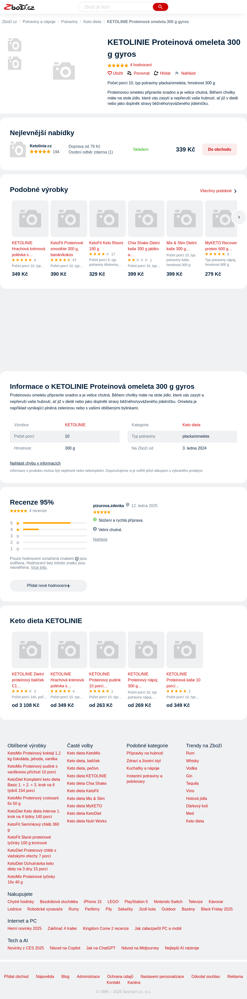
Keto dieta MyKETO (84, 806)
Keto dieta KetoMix (83, 753)
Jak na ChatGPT (100, 948)
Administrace (88, 976)
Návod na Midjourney (140, 948)
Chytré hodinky (21, 902)
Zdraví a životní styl (144, 761)
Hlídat (162, 73)
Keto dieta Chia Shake (87, 783)
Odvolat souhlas (206, 976)
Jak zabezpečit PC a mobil (158, 928)
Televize (196, 902)
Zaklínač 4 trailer (62, 928)
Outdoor (169, 909)
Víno (190, 791)
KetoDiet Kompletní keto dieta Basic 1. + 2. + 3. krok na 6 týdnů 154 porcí (34, 785)
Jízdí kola (147, 909)
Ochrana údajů (120, 976)
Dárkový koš (197, 806)
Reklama (235, 976)
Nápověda (45, 976)
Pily (109, 909)
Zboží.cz (9, 22)
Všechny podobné (218, 191)
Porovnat (138, 73)
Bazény (188, 909)
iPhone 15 (93, 902)
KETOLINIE (75, 425)
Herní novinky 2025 (25, 928)
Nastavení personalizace (162, 976)
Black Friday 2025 (217, 909)
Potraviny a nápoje (39, 22)
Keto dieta (92, 22)
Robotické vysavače (45, 909)
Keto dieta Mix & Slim (86, 798)
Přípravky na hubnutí (145, 753)
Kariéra (134, 982)
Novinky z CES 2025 (26, 948)
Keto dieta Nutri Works (87, 821)
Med (190, 813)
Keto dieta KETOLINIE (87, 776)
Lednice (15, 909)
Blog (65, 976)
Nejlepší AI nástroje (182, 948)
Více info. (39, 567)
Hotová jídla (196, 798)
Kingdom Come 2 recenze (106, 928)
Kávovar (216, 902)
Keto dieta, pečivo (83, 768)
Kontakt (113, 982)
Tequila (192, 783)
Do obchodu (219, 149)
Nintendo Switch (168, 902)
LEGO (113, 902)
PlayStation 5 (136, 902)
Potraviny (69, 22)
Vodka (191, 768)
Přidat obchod (16, 976)
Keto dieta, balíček (83, 761)
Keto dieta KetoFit (83, 791)
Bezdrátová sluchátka (59, 902)
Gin (189, 776)
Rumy (74, 909)
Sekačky (125, 909)
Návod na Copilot (65, 948)
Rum (190, 753)
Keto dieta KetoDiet (84, 813)
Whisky (192, 761)
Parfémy (92, 909)
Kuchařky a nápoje (143, 768)
